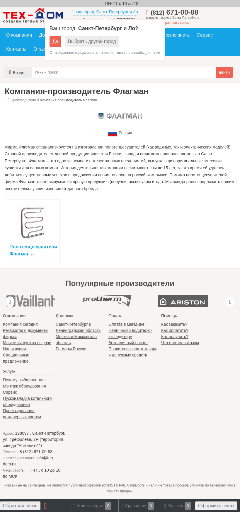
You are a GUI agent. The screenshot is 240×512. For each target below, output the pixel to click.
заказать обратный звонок (167, 23)
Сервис (205, 35)
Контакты (16, 49)
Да (55, 41)
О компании (19, 35)
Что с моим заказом (180, 342)
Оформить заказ (216, 505)
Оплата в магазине (126, 324)
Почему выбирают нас (24, 380)
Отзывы (42, 49)
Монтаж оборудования (24, 386)
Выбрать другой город (92, 41)
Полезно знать (174, 35)
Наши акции (14, 349)
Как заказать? (174, 324)
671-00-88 (174, 12)
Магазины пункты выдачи (27, 342)
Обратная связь (20, 505)
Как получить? (174, 336)
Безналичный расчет (128, 342)
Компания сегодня (20, 324)
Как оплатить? (174, 330)
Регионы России (71, 349)
